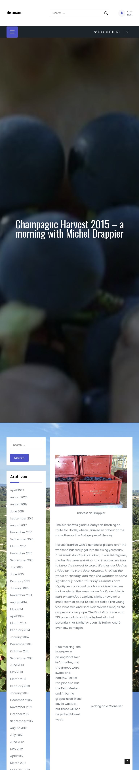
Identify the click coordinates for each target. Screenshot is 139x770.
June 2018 (17, 511)
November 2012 (21, 707)
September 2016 (21, 539)
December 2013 (21, 644)
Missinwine (14, 12)
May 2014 (16, 609)
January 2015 (19, 588)
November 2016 (21, 532)
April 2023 (17, 490)
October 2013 (19, 651)
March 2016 (18, 546)
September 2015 (21, 560)
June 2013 (17, 665)
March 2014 (18, 623)
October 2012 (19, 714)
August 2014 (18, 602)
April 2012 (16, 756)
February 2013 (20, 686)
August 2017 (18, 525)
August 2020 (19, 497)
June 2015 (17, 574)
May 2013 (16, 672)
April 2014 (17, 616)
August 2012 (18, 728)
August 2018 (18, 504)
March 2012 (18, 763)
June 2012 (17, 742)
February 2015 (20, 581)
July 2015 (16, 567)
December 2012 (21, 700)
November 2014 (21, 595)
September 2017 (21, 518)
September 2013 (21, 658)
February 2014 (20, 630)
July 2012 (16, 735)
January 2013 (19, 693)
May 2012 (16, 749)
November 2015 (21, 553)
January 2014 (19, 637)
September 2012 (21, 721)
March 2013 (18, 679)
